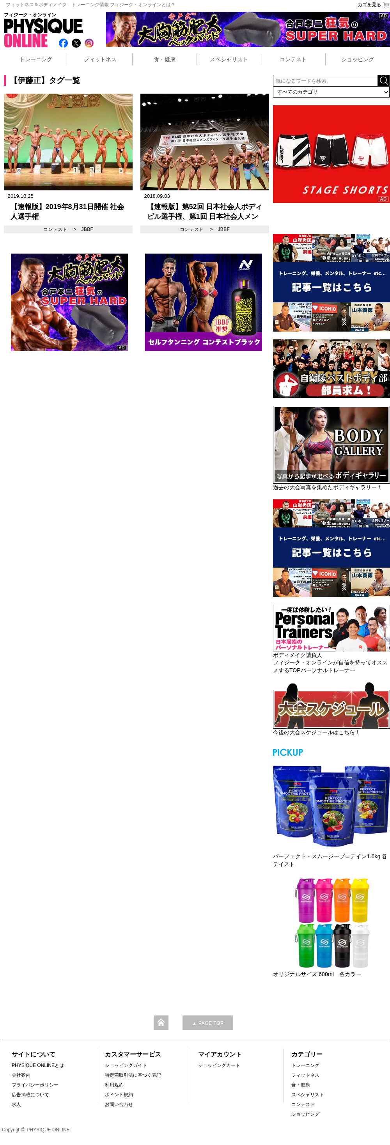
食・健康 (165, 59)
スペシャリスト (229, 59)
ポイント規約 (119, 1094)
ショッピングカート (219, 1065)
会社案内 (21, 1075)
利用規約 (114, 1085)
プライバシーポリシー (35, 1085)
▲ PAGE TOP (207, 1023)
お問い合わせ (119, 1104)
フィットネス (100, 59)
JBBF (87, 229)
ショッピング (357, 59)
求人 (16, 1104)
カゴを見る (374, 5)
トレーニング (36, 59)
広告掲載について (30, 1094)
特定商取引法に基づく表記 (133, 1075)
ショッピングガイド (126, 1065)
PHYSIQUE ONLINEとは (38, 1065)
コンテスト (293, 59)
